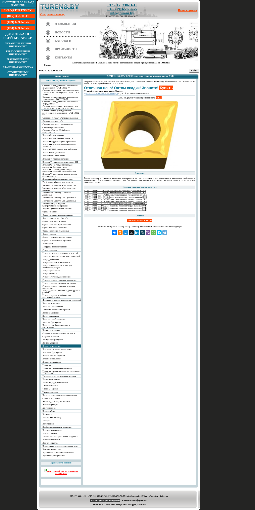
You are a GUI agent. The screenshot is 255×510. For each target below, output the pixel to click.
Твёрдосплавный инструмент (18, 53)
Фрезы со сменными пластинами (57, 237)
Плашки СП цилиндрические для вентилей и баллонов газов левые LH (59, 170)
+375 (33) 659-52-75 (116, 496)
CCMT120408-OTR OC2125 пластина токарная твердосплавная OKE (115, 206)
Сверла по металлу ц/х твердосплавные (60, 118)
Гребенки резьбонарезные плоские (58, 182)
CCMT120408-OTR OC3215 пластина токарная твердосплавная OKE (115, 208)
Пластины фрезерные (52, 352)
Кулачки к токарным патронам (56, 310)
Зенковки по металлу (51, 417)
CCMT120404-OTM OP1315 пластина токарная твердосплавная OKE (115, 197)
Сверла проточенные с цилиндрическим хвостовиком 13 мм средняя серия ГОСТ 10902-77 (60, 92)
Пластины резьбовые (51, 359)
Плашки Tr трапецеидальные (55, 159)
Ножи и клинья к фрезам (53, 355)
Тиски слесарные (50, 389)
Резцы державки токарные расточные (59, 283)
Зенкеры (46, 420)
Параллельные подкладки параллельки (59, 395)
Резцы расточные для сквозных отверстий (61, 256)
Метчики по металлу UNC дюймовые (59, 198)
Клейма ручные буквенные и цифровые (60, 436)
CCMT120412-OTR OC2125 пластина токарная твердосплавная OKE (115, 210)
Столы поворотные (51, 398)
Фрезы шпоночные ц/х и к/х (55, 218)
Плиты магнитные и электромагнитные (60, 446)
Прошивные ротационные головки (58, 452)
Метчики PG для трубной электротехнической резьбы (55, 204)
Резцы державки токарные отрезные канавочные (58, 287)
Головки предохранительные (55, 382)
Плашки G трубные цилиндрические (59, 141)
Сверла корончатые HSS (53, 127)
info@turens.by (122, 13)
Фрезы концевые (50, 212)
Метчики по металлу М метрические (59, 185)
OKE (158, 98)
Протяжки (47, 414)
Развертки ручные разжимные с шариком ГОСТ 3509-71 (60, 372)
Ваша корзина (187, 10)
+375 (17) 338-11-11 (122, 5)
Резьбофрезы (48, 243)
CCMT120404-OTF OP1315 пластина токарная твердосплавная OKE (115, 193)
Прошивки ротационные (53, 456)
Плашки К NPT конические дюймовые (59, 149)
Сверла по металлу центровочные (57, 124)
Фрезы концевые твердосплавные (57, 215)
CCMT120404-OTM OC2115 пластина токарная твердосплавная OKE (115, 195)
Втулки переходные (51, 330)
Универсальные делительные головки (59, 376)
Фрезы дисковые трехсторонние (56, 224)
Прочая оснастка (50, 443)
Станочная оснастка (18, 67)
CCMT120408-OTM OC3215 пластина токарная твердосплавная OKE (115, 201)
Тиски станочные (50, 385)
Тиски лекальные (50, 392)
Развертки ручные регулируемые (57, 368)
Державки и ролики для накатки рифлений (61, 300)
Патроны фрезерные (51, 322)
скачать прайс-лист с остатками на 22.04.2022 (61, 472)
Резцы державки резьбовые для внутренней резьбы (56, 296)
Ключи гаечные (49, 408)
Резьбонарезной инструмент (18, 61)
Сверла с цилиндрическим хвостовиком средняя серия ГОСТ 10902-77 (60, 87)
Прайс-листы (66, 49)
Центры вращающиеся (52, 340)
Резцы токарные (49, 250)
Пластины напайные (51, 362)
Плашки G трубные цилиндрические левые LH (59, 145)
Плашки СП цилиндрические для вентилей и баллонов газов (57, 166)
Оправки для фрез (50, 336)
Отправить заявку (52, 14)
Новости (62, 32)
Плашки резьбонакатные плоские (57, 179)
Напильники (48, 424)
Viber (144, 496)
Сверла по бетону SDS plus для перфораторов (56, 131)
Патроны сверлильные (52, 306)
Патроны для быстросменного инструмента (56, 326)
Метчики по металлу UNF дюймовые (59, 201)
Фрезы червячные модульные (55, 231)
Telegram (164, 496)
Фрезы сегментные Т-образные (56, 240)
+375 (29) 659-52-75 (122, 9)
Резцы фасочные (49, 274)
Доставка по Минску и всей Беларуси (101, 93)
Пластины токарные (51, 346)
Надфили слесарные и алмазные (57, 427)
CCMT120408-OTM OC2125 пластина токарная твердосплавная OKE (115, 199)
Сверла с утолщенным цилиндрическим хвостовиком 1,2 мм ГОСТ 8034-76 (60, 107)
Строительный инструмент (17, 74)
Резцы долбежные (50, 259)
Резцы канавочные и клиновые (56, 263)
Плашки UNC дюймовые (53, 152)
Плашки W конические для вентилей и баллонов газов (59, 175)
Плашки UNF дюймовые (53, 156)
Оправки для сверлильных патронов (58, 333)
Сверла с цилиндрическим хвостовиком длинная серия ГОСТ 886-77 (60, 98)
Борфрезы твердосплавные (54, 247)
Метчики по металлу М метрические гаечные (59, 189)
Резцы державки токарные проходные (59, 280)
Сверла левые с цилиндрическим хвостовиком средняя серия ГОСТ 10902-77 (61, 113)
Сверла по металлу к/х (52, 121)
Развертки (46, 365)
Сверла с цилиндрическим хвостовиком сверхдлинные (60, 102)
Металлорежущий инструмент (18, 45)
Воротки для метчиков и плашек (57, 208)
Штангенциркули (50, 405)
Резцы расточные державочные (56, 277)
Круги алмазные (49, 433)
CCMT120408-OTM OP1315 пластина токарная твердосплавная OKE (115, 203)
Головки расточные (51, 379)
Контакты (63, 57)
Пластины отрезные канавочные (57, 349)
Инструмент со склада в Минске (18, 4)
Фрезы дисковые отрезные (54, 221)
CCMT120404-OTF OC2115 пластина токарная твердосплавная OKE (115, 190)
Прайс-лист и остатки (61, 463)
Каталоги (63, 40)
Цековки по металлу (51, 449)
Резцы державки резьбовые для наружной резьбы (61, 291)
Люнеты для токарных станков (56, 401)
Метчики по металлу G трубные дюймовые (56, 194)
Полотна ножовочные (52, 430)
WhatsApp (153, 496)
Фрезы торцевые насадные (54, 228)
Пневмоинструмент (51, 440)
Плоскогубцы (48, 411)
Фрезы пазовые (49, 234)
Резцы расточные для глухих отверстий (60, 253)
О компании (65, 24)
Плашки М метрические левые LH (58, 138)
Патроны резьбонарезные (54, 319)
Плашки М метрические (53, 135)
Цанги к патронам (50, 316)
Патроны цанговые (51, 313)
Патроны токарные (51, 303)
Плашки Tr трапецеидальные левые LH (60, 162)
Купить (166, 88)
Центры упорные (50, 343)
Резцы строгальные (51, 270)
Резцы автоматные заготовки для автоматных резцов (57, 266)
